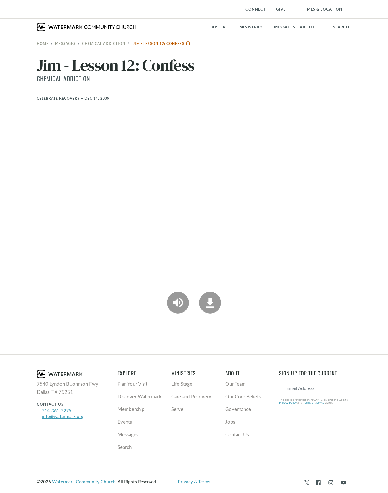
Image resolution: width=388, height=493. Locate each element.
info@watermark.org (62, 416)
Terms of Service (313, 402)
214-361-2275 (56, 410)
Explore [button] (219, 27)
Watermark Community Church (84, 481)
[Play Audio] (178, 303)
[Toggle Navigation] (319, 9)
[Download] (210, 303)
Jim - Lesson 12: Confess (162, 43)
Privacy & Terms (194, 481)
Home (43, 43)
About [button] (307, 27)
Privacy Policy (288, 402)
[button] (254, 27)
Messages (65, 43)
